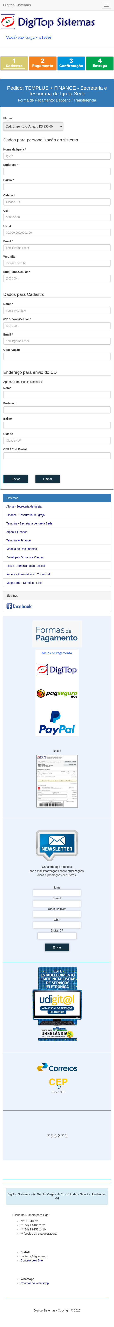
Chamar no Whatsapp (35, 1283)
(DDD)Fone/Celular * (17, 319)
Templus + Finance (18, 540)
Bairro (7, 418)
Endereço (9, 403)
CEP (6, 210)
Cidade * (9, 195)
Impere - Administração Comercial (28, 574)
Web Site (9, 256)
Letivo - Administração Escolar (25, 565)
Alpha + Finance (16, 532)
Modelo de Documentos (21, 549)
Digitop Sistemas (17, 5)
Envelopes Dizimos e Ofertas (25, 557)
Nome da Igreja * (14, 149)
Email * (8, 241)
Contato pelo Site (32, 1260)
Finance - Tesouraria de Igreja (25, 515)
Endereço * (10, 164)
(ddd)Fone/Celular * (16, 272)
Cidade (8, 434)
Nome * (8, 304)
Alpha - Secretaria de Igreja (23, 506)
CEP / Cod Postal (15, 449)
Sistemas (12, 498)
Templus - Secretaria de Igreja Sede (29, 523)
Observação (11, 349)
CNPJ (7, 226)
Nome (7, 388)
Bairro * (8, 180)
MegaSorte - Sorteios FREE (24, 582)
